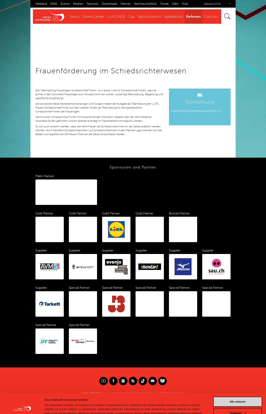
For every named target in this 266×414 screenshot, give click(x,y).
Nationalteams (149, 17)
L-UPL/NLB (116, 17)
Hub (185, 3)
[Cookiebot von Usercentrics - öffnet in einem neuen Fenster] (22, 407)
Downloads (109, 3)
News (74, 17)
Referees (193, 17)
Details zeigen (53, 407)
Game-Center (93, 17)
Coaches (211, 17)
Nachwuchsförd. (145, 3)
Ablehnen (237, 404)
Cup (131, 17)
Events (65, 3)
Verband (41, 3)
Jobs (175, 3)
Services (92, 3)
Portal (164, 3)
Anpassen (238, 393)
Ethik (53, 3)
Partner (126, 3)
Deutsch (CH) (212, 3)
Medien (78, 3)
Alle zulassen (238, 382)
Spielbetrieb (173, 17)
